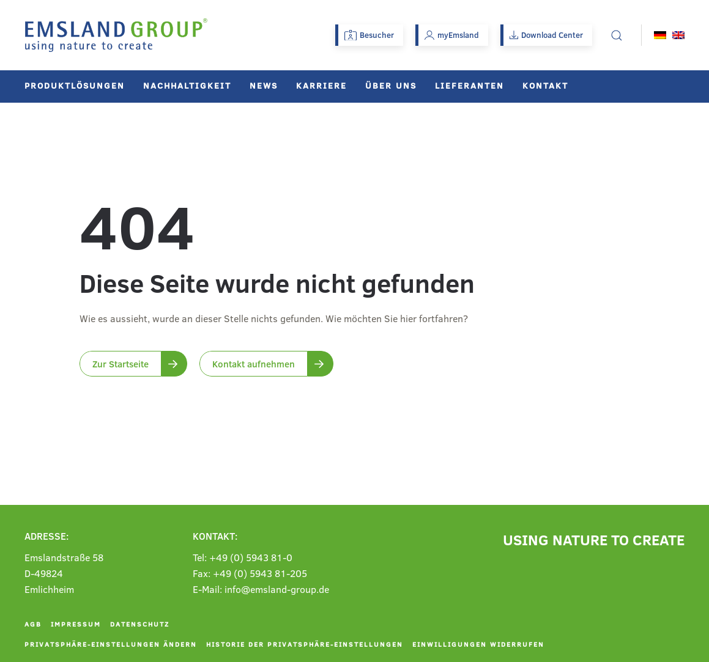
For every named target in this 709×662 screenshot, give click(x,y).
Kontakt (545, 85)
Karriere (321, 85)
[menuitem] (660, 35)
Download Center (546, 34)
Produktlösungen (74, 85)
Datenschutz (139, 623)
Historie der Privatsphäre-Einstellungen (304, 644)
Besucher (369, 34)
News (264, 85)
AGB (33, 623)
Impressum (76, 623)
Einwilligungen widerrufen (478, 644)
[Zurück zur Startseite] (116, 35)
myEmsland (452, 34)
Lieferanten (469, 85)
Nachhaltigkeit (187, 85)
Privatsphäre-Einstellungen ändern (110, 644)
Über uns (391, 85)
